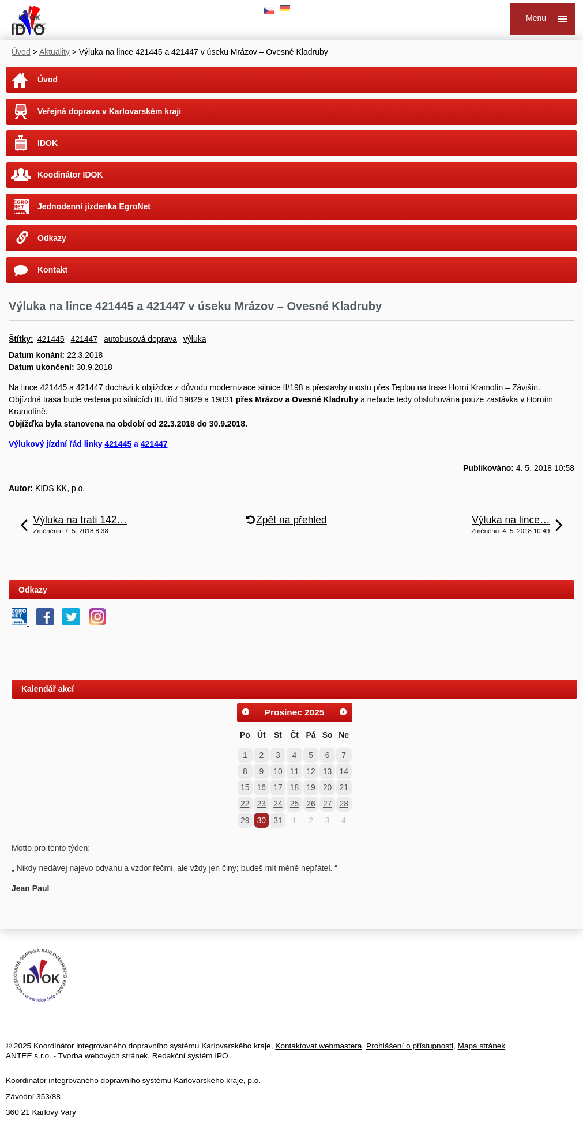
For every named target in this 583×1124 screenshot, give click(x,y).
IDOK (47, 143)
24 (277, 803)
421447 (83, 339)
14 (343, 771)
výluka (194, 339)
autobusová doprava (140, 339)
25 (294, 803)
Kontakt (52, 269)
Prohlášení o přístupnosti (409, 1046)
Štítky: (21, 339)
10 (277, 771)
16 (261, 787)
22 (244, 803)
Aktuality (54, 51)
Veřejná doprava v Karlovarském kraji (109, 111)
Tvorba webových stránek (103, 1055)
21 (343, 787)
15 (244, 787)
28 (343, 803)
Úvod (21, 51)
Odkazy (51, 238)
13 (327, 771)
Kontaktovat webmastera (318, 1046)
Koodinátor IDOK (70, 174)
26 (310, 803)
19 (310, 787)
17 (277, 787)
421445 (51, 339)
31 (277, 820)
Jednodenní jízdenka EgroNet (94, 206)
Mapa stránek (482, 1046)
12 (310, 771)
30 (261, 820)
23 (261, 803)
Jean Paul (30, 888)
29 (244, 820)
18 (294, 787)
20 (327, 787)
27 (327, 803)
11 (294, 771)
